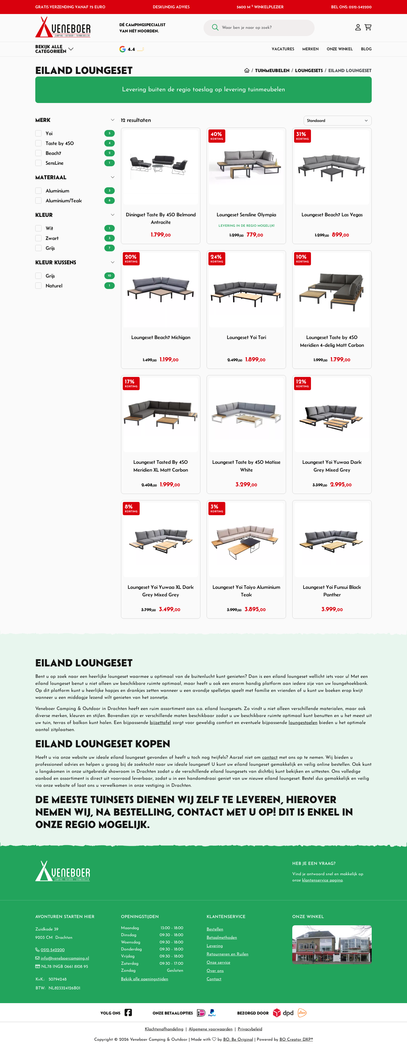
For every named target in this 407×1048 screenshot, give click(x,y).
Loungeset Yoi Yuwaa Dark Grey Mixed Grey (332, 466)
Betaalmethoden (222, 938)
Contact (214, 979)
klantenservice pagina (322, 880)
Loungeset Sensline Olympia (246, 214)
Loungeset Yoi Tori (246, 337)
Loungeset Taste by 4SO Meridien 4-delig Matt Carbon (332, 341)
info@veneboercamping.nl (65, 958)
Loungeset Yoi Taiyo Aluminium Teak (246, 591)
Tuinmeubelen (272, 70)
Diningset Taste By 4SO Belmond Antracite (161, 218)
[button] (358, 27)
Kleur (44, 215)
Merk (42, 120)
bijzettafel (160, 722)
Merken (310, 49)
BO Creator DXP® (296, 1040)
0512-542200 (53, 950)
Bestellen (215, 929)
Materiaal (50, 177)
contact (269, 757)
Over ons (215, 971)
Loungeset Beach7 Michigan (160, 337)
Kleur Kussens (55, 262)
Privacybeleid (250, 1029)
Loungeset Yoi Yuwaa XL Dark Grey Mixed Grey (161, 591)
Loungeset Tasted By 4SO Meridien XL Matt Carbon (160, 466)
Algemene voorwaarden (211, 1029)
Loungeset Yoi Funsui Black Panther (332, 591)
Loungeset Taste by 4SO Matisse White (246, 466)
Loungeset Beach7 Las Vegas (332, 214)
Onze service (218, 963)
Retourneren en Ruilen (227, 954)
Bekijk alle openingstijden (144, 979)
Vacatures (283, 49)
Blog (366, 49)
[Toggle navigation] (54, 49)
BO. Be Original (238, 1040)
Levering (215, 946)
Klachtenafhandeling (164, 1029)
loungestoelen (303, 722)
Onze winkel (340, 49)
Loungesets (309, 70)
